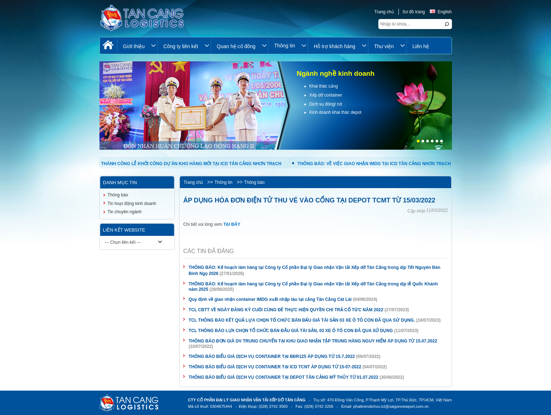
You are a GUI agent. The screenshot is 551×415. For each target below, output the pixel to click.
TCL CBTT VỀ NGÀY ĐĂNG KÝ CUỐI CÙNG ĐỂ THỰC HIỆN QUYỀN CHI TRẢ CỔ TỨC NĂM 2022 (285, 309)
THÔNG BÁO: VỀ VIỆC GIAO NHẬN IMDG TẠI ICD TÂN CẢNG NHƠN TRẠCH (375, 163)
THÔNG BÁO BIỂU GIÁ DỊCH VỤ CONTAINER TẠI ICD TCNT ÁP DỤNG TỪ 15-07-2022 (274, 366)
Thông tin (223, 182)
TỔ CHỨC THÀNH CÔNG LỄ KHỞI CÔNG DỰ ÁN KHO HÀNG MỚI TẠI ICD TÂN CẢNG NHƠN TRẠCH (182, 163)
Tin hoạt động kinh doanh (132, 203)
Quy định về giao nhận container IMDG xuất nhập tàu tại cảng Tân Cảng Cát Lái (270, 299)
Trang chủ (384, 11)
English (441, 11)
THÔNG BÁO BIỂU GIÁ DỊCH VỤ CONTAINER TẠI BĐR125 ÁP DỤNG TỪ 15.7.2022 (271, 356)
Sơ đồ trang (413, 11)
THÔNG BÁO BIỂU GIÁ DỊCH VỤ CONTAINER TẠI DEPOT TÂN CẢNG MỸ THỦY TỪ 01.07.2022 (283, 377)
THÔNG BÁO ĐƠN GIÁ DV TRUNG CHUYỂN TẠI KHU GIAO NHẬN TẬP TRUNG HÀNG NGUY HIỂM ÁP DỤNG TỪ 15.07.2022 (312, 341)
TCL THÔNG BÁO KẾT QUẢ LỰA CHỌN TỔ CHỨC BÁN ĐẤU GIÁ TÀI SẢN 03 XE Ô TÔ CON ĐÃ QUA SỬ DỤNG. (301, 320)
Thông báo (254, 182)
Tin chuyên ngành (125, 211)
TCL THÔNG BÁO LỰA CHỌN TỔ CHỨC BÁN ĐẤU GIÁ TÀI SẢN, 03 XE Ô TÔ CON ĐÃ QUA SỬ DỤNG (290, 330)
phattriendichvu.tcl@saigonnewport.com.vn (391, 406)
